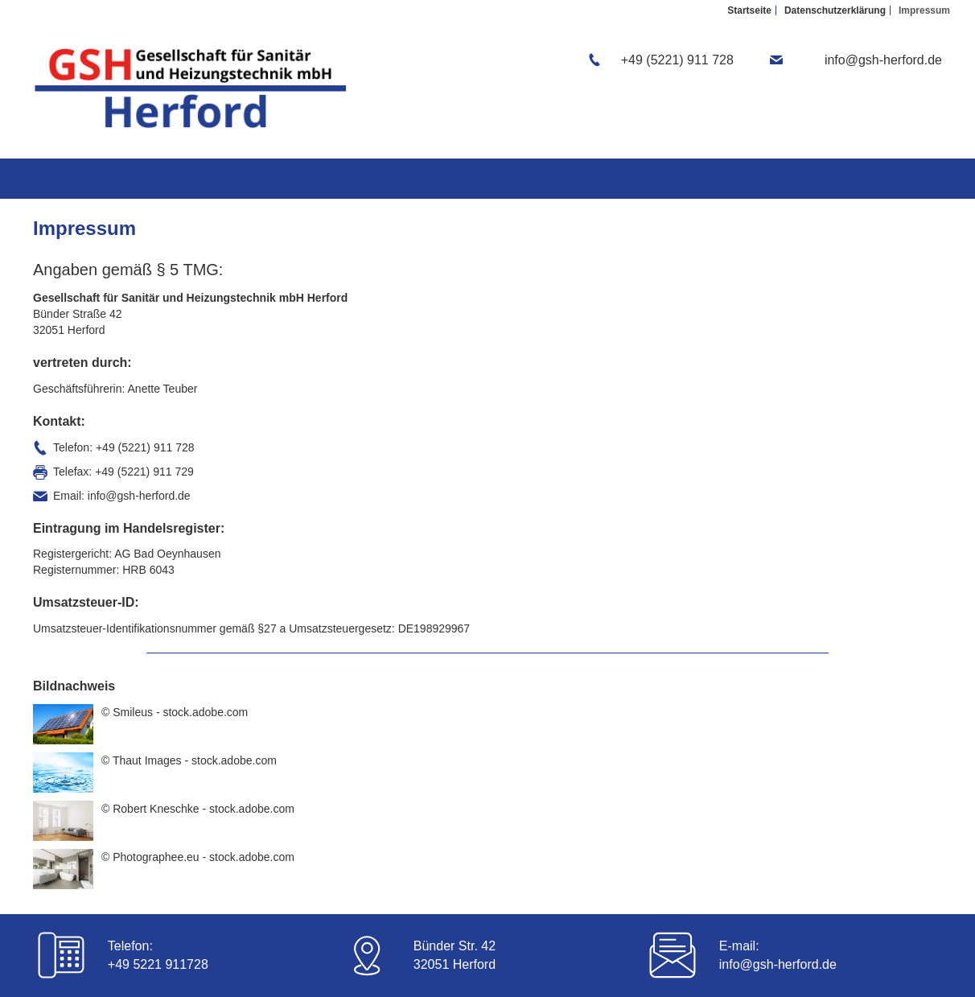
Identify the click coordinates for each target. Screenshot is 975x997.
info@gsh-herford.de (778, 964)
